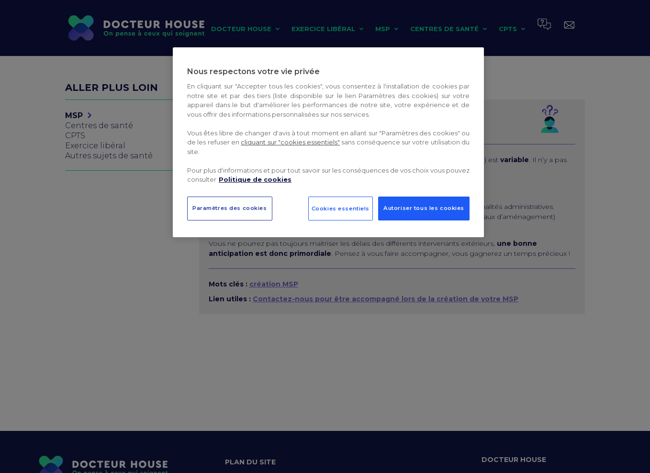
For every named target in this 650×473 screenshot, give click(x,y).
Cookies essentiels (341, 208)
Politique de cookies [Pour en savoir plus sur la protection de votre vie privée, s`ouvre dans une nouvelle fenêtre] (255, 179)
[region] (328, 142)
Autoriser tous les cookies (423, 208)
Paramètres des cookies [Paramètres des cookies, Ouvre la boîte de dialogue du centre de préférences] (229, 208)
